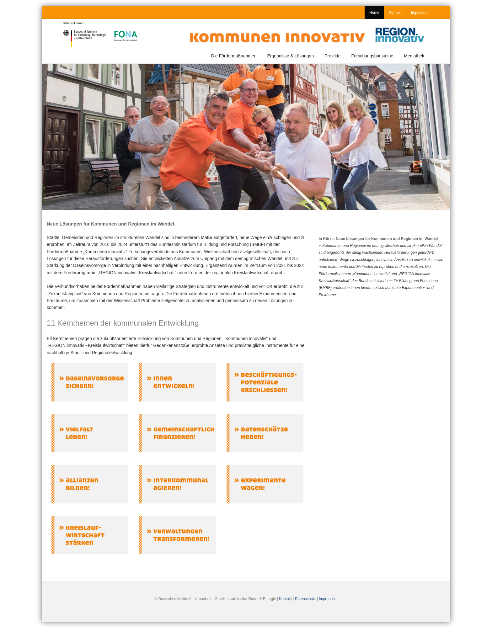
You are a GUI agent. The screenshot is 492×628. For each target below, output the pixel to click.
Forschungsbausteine (372, 55)
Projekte (332, 55)
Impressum (420, 12)
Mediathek (414, 55)
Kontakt (395, 12)
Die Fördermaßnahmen (234, 55)
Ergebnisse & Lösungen (290, 55)
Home (374, 12)
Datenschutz (305, 599)
